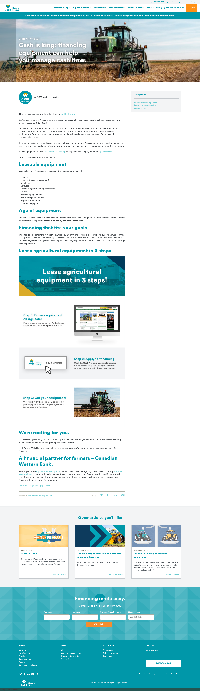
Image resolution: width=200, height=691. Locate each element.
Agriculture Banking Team (48, 471)
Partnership (107, 656)
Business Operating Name (110, 612)
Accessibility (170, 674)
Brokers (183, 2)
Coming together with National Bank (170, 8)
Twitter (102, 496)
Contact (149, 8)
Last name (76, 612)
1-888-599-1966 (157, 2)
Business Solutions (135, 8)
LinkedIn (116, 496)
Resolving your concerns (157, 674)
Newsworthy (140, 108)
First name (48, 612)
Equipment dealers (116, 8)
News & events (24, 653)
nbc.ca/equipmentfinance (128, 15)
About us (22, 662)
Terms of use (143, 674)
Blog (62, 650)
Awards (22, 656)
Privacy (178, 674)
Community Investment (28, 665)
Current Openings (152, 650)
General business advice (145, 105)
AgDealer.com (68, 114)
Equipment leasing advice (40, 496)
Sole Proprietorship (110, 653)
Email (123, 496)
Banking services (25, 659)
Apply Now (191, 8)
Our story (22, 650)
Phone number (134, 612)
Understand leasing (60, 8)
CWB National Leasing (54, 152)
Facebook (109, 496)
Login (170, 2)
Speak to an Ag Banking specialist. (34, 486)
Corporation (108, 650)
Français (194, 2)
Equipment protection (80, 8)
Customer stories (99, 8)
